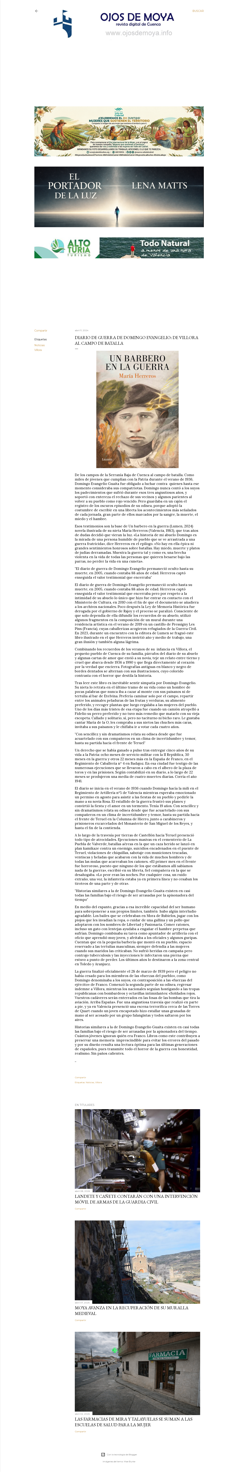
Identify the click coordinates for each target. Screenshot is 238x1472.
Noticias (39, 345)
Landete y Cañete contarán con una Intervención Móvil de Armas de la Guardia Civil (136, 1199)
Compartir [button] (40, 330)
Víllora (38, 350)
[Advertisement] (116, 67)
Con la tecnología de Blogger (119, 1454)
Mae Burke (129, 1461)
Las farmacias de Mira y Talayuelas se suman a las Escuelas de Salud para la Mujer (133, 1422)
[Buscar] (198, 11)
